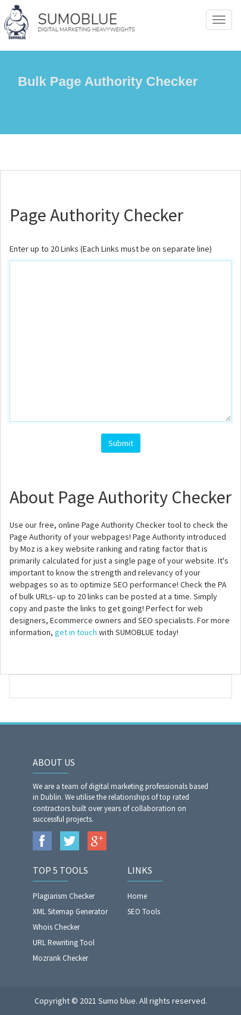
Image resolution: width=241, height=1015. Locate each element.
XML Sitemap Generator (70, 911)
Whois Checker (56, 927)
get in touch (76, 632)
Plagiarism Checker (64, 896)
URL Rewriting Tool (64, 942)
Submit (120, 443)
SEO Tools (143, 911)
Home (137, 896)
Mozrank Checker (60, 958)
